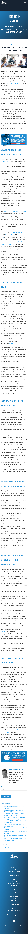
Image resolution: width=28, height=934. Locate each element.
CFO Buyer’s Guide (14, 910)
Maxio (8, 643)
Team (14, 898)
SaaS (14, 879)
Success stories (14, 896)
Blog (14, 894)
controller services (14, 869)
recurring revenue (14, 883)
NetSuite (5, 161)
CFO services (14, 867)
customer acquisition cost (17, 232)
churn (19, 234)
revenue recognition (12, 83)
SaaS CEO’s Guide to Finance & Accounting (11, 913)
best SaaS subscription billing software (15, 211)
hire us (14, 915)
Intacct (11, 343)
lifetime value (9, 234)
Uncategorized (8, 847)
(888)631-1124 (7, 925)
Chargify (3, 631)
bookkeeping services (14, 871)
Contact (14, 900)
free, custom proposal (19, 742)
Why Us (14, 892)
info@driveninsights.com (19, 925)
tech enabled (14, 885)
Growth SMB (14, 881)
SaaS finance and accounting (9, 106)
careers (14, 908)
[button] (24, 3)
